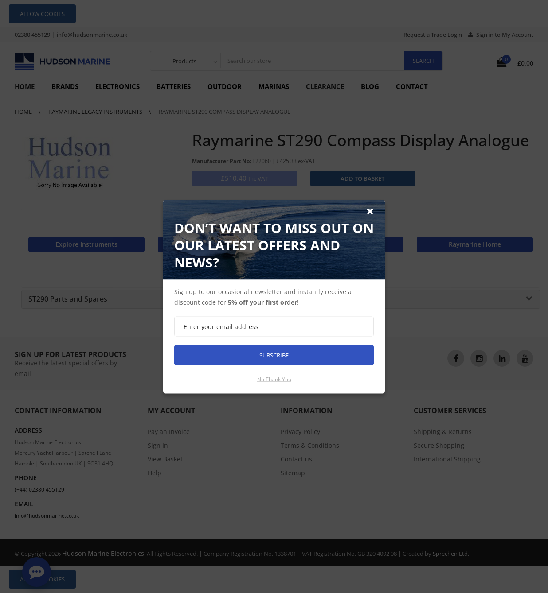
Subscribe (274, 355)
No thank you (274, 379)
